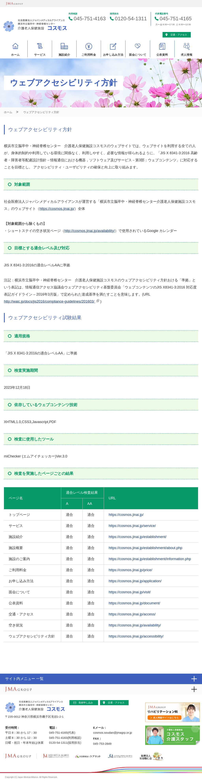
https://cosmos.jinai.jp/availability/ (135, 625)
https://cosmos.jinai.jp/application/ (135, 581)
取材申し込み (86, 702)
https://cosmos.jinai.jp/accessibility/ (136, 636)
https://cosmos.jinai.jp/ (56, 209)
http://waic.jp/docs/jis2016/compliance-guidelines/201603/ (49, 301)
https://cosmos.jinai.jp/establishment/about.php (145, 548)
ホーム (8, 112)
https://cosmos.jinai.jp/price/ (130, 570)
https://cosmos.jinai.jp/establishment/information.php (150, 559)
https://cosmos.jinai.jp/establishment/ (137, 537)
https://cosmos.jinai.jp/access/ (132, 614)
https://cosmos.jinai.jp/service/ (132, 526)
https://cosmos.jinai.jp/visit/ (130, 592)
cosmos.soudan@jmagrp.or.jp (112, 732)
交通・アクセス (116, 702)
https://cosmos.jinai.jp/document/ (134, 603)
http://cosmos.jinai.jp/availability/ (89, 231)
